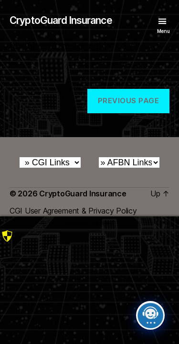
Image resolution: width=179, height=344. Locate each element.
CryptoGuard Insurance (61, 20)
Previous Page (128, 100)
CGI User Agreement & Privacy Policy (73, 210)
